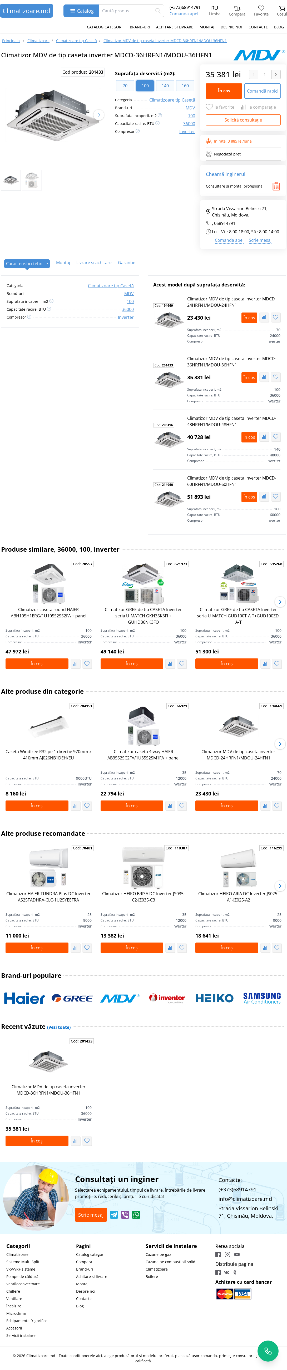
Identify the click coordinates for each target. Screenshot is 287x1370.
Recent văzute (36, 1026)
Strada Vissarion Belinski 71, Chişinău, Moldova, (237, 212)
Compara (84, 1261)
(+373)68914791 (185, 7)
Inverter (187, 131)
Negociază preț (223, 154)
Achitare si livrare (174, 26)
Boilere (152, 1276)
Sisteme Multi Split (22, 1261)
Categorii (18, 1246)
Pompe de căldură (22, 1276)
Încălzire (13, 1305)
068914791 (224, 223)
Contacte (258, 26)
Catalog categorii (105, 26)
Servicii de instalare (171, 1246)
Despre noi (231, 26)
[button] (98, 115)
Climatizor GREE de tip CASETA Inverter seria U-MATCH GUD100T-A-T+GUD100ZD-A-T (238, 616)
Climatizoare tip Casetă (172, 100)
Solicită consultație (243, 120)
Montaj (207, 26)
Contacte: (230, 1179)
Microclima (16, 1313)
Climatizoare (17, 1254)
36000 (189, 124)
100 (191, 116)
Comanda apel (184, 14)
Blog (279, 26)
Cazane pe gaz (158, 1254)
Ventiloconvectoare (23, 1283)
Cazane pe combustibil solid (170, 1261)
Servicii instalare (21, 1335)
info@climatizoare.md (245, 1198)
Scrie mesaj (260, 240)
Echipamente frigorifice (26, 1320)
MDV (190, 108)
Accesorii (14, 1328)
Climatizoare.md (26, 10)
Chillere (13, 1291)
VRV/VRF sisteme (20, 1269)
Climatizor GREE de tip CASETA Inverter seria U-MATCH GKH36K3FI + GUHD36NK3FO (143, 616)
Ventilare (14, 1298)
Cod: (164, 306)
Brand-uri (140, 26)
